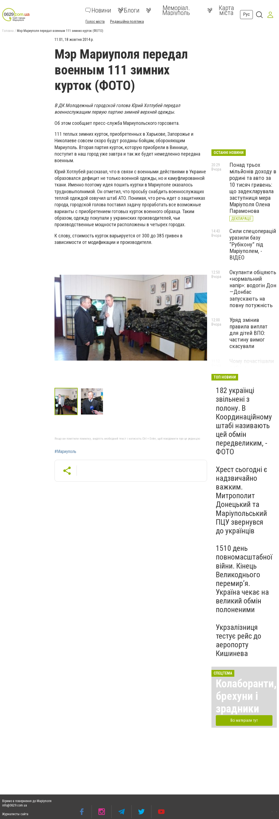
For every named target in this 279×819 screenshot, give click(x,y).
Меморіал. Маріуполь (168, 10)
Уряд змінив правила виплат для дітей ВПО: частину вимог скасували (248, 333)
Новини (98, 10)
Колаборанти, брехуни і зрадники (246, 696)
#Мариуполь (65, 451)
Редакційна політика (127, 21)
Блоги (129, 10)
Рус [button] (246, 14)
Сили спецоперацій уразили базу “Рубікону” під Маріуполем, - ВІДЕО (252, 244)
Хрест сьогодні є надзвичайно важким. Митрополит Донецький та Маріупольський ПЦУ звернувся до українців (241, 500)
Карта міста (220, 10)
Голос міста (95, 21)
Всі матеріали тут (244, 720)
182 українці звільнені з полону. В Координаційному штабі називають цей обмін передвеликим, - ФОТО (244, 421)
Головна (8, 31)
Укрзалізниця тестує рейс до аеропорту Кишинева (238, 640)
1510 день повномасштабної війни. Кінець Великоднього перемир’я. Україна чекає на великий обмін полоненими (244, 579)
